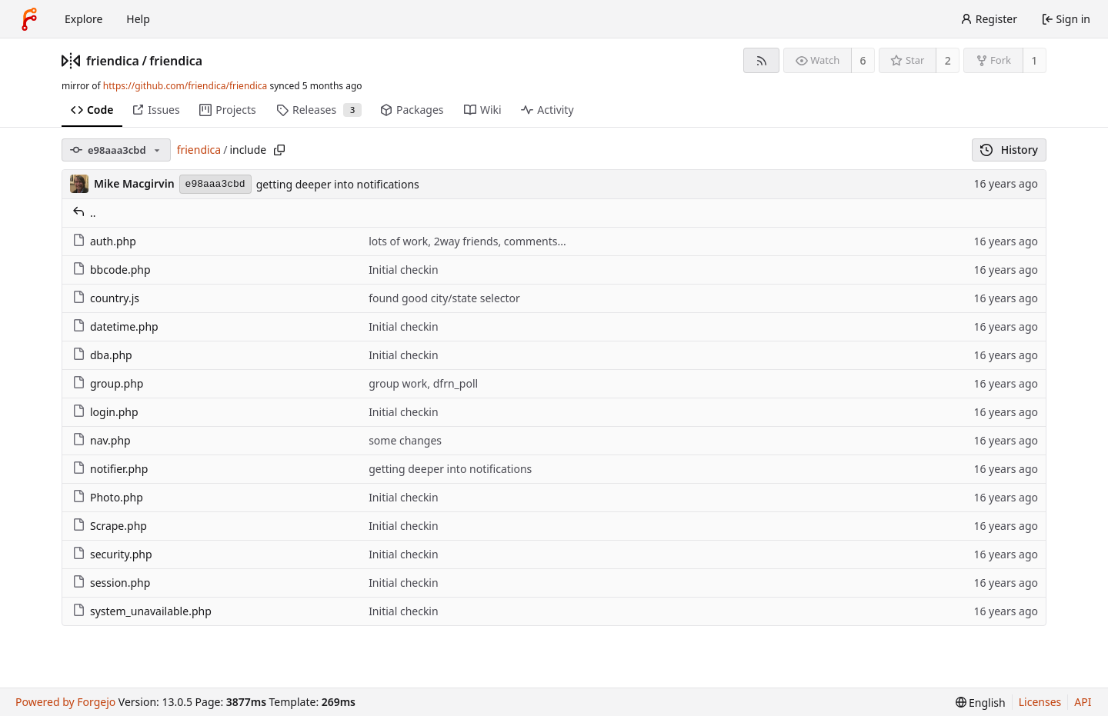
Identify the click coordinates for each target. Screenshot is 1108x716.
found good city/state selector (444, 298)
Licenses (1040, 701)
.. (84, 212)
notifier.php (110, 468)
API (1082, 701)
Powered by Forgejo (65, 701)
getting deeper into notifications (337, 184)
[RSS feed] (761, 60)
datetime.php (115, 326)
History (1009, 149)
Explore (83, 19)
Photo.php (107, 497)
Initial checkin (404, 269)
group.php (107, 383)
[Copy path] (279, 150)
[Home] (29, 19)
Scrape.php (109, 525)
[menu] (981, 702)
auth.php (104, 241)
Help (138, 19)
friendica (112, 60)
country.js (105, 298)
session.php (111, 582)
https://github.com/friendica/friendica (185, 85)
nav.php (101, 440)
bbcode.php (111, 269)
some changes (405, 440)
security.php (112, 554)
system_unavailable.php (142, 611)
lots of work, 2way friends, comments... (467, 241)
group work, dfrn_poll (423, 383)
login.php (105, 412)
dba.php (102, 355)
